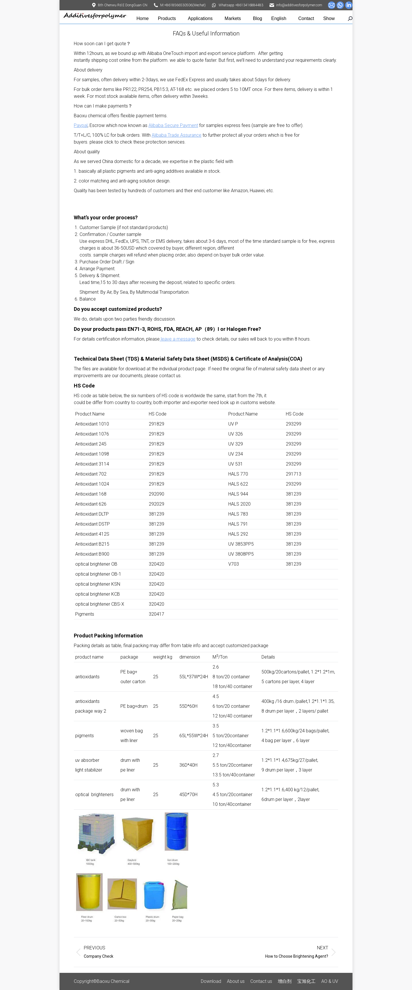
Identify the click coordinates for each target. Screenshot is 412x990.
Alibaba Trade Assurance (176, 135)
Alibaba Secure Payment (173, 125)
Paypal (81, 125)
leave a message (177, 339)
